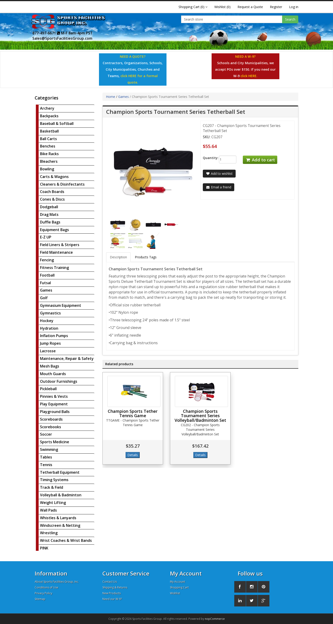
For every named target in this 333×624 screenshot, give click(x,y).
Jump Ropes (50, 343)
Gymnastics (50, 313)
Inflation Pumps (54, 335)
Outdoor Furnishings (58, 381)
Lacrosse (48, 350)
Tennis (46, 464)
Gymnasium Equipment (60, 305)
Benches (47, 146)
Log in (293, 7)
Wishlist (175, 593)
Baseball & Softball (57, 123)
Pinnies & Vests (54, 396)
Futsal (45, 282)
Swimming (49, 449)
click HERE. (248, 76)
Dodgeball (49, 206)
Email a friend (218, 187)
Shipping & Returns (114, 587)
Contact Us (109, 582)
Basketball (49, 131)
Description (118, 257)
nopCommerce (215, 619)
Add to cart (260, 160)
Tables (46, 457)
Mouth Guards (53, 373)
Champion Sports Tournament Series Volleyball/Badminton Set (200, 415)
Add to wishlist (219, 173)
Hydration (49, 328)
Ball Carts (48, 138)
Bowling (47, 169)
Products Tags (146, 257)
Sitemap (40, 599)
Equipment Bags (54, 229)
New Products (111, 593)
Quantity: (207, 158)
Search (290, 19)
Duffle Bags (50, 222)
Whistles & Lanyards (58, 517)
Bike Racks (49, 153)
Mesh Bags (49, 366)
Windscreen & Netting (60, 525)
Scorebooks (50, 426)
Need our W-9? (112, 599)
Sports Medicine (54, 441)
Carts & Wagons (54, 176)
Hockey (46, 320)
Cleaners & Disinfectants (62, 184)
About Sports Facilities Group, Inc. (57, 582)
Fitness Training (54, 267)
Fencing (47, 259)
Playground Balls (55, 411)
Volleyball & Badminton (60, 494)
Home (110, 96)
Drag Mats (49, 214)
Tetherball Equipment (60, 472)
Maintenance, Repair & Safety (67, 358)
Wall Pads (48, 510)
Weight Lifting (53, 502)
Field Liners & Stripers (59, 244)
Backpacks (49, 115)
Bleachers (49, 161)
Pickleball (48, 388)
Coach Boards (52, 191)
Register (276, 7)
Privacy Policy (43, 593)
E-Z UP (45, 237)
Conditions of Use (46, 587)
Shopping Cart (179, 587)
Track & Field (51, 487)
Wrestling (49, 532)
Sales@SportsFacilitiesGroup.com (62, 38)
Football (47, 275)
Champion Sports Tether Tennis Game (132, 413)
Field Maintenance (56, 252)
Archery (47, 108)
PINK (44, 548)
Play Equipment (54, 404)
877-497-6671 (46, 33)
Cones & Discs (52, 199)
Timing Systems (54, 479)
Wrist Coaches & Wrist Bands (66, 540)
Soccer (46, 434)
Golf (44, 297)
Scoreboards (51, 419)
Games (46, 290)
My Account (177, 582)
